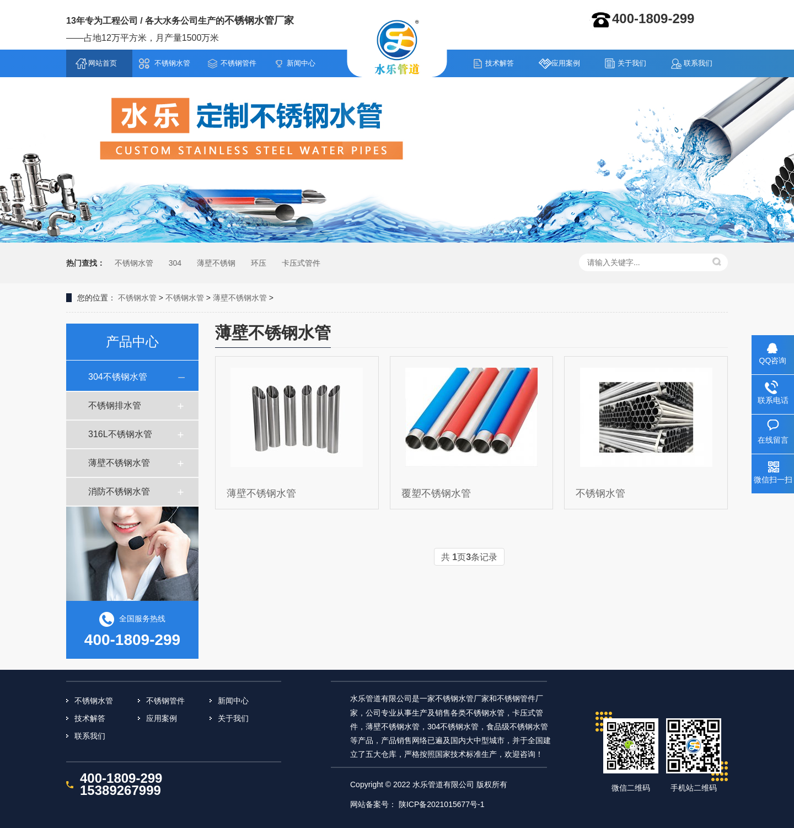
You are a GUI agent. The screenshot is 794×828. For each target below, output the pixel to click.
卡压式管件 (301, 263)
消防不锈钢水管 (119, 491)
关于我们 (632, 63)
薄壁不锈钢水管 (240, 297)
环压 (258, 263)
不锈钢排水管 (114, 405)
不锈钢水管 (397, 46)
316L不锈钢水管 (120, 434)
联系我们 (698, 63)
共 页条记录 (469, 557)
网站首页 (102, 63)
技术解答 (499, 63)
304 (175, 263)
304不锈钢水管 (117, 376)
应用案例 (565, 63)
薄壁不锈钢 (216, 263)
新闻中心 (301, 63)
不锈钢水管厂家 (259, 20)
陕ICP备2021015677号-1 (442, 804)
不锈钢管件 (238, 63)
